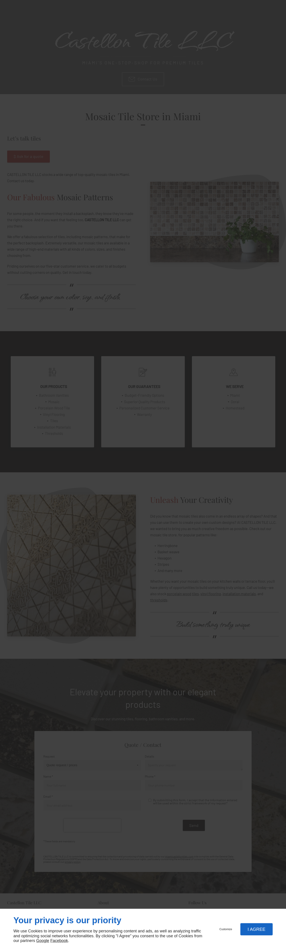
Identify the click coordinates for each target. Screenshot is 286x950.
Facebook (59, 940)
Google (42, 940)
